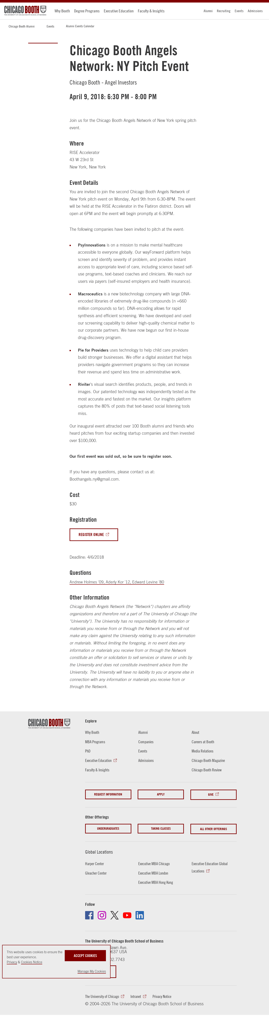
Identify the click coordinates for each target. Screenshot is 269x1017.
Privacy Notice (168, 995)
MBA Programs (96, 741)
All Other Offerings (213, 828)
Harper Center (95, 862)
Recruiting (224, 11)
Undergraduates (108, 828)
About (196, 732)
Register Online (92, 534)
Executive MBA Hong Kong (157, 881)
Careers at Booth (204, 741)
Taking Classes (161, 828)
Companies (146, 741)
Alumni (208, 11)
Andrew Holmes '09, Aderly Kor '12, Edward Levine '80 (118, 582)
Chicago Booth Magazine (210, 760)
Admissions (255, 11)
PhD (88, 751)
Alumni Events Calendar (80, 26)
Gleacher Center (97, 872)
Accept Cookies (85, 955)
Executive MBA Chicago (155, 862)
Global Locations (99, 851)
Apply (161, 795)
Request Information (108, 795)
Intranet (140, 995)
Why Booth (62, 10)
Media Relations (203, 751)
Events (239, 11)
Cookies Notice (31, 962)
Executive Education (119, 10)
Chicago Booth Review (208, 770)
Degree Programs (87, 10)
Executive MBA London (154, 872)
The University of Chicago (104, 995)
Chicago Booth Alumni (22, 26)
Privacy (12, 962)
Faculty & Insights (151, 10)
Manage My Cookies (92, 971)
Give (211, 795)
